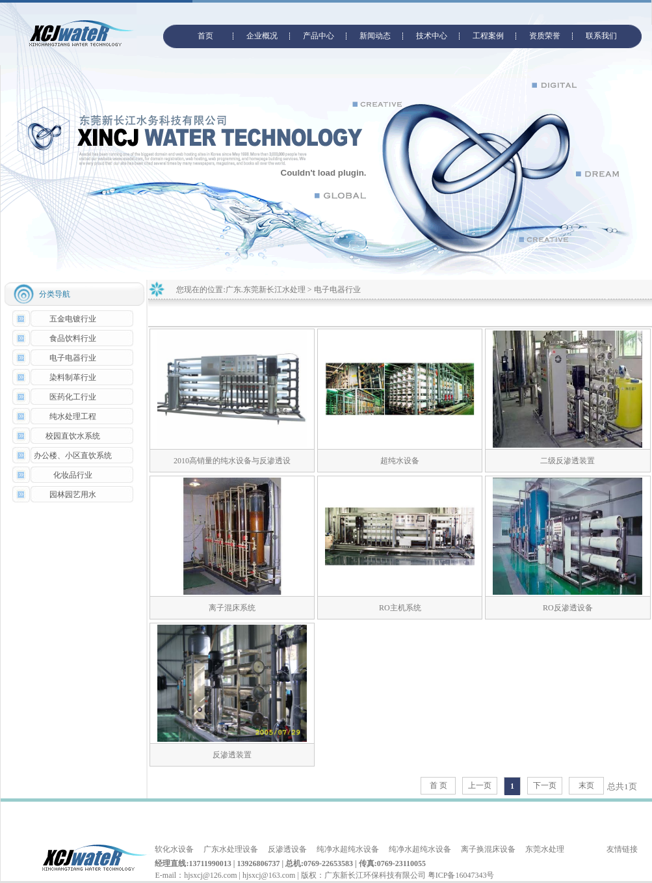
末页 (586, 785)
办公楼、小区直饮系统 (73, 455)
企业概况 (262, 35)
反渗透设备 (287, 849)
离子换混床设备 (488, 849)
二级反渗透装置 (567, 460)
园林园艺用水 (72, 494)
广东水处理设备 (230, 849)
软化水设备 (174, 849)
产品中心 (318, 35)
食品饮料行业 (72, 338)
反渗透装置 (232, 754)
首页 (205, 35)
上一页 (479, 785)
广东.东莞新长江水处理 (266, 289)
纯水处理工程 (72, 416)
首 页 (438, 785)
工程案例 (488, 35)
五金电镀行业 (72, 318)
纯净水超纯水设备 (348, 849)
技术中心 (431, 35)
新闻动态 (375, 35)
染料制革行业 (72, 377)
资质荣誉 (544, 35)
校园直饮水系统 (73, 436)
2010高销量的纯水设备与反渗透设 (232, 460)
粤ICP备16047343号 (461, 875)
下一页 (544, 785)
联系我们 (601, 35)
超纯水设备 (399, 460)
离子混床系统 (232, 607)
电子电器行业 (72, 357)
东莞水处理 (544, 849)
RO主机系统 (400, 607)
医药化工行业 (72, 396)
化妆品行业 (72, 475)
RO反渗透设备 (568, 607)
